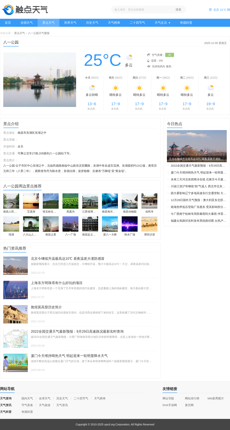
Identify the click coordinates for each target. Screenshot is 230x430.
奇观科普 (186, 22)
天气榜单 (114, 22)
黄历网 (189, 405)
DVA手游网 (170, 405)
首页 (8, 22)
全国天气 (27, 22)
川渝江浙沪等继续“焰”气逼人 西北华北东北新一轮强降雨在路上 (199, 186)
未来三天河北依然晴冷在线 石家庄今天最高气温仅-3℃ (199, 179)
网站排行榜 (192, 398)
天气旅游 (44, 405)
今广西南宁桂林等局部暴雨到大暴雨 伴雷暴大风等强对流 (199, 213)
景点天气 (48, 22)
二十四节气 (137, 22)
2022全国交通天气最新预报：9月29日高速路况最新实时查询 (199, 165)
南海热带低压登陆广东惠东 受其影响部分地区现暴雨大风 (199, 206)
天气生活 (162, 22)
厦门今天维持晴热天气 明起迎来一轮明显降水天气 (199, 172)
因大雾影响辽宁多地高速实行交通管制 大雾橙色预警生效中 (199, 193)
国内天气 (27, 398)
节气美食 (27, 405)
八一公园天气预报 (38, 33)
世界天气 (70, 22)
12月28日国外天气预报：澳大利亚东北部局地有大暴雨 (199, 200)
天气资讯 (62, 405)
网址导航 (168, 398)
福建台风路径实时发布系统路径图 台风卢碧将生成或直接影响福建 (199, 220)
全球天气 (44, 398)
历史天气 (92, 22)
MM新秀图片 (216, 398)
